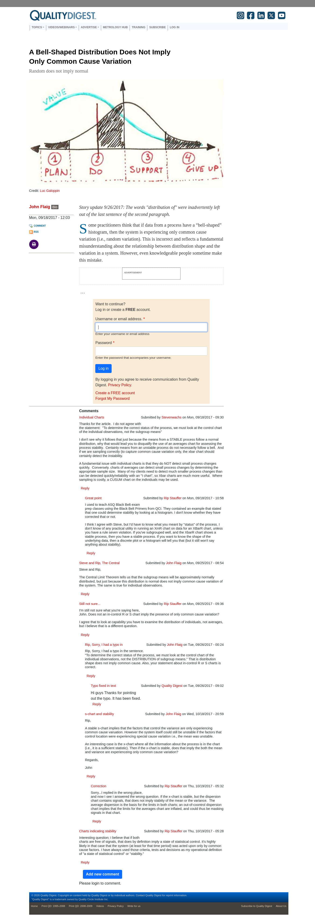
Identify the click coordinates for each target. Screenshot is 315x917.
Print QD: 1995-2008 (53, 906)
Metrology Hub (115, 27)
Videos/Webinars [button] (61, 27)
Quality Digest (172, 686)
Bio (55, 207)
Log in (174, 27)
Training (138, 27)
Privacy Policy (119, 385)
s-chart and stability (99, 714)
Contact (140, 895)
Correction (98, 786)
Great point (93, 498)
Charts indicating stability (97, 831)
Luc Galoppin (50, 191)
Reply (85, 488)
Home (34, 906)
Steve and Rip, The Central (99, 563)
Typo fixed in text (103, 686)
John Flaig (39, 206)
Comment (40, 226)
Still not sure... (89, 604)
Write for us (134, 906)
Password (103, 343)
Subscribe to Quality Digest (256, 906)
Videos (100, 906)
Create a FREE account (115, 393)
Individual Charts (91, 417)
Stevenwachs (172, 417)
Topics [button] (37, 27)
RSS (36, 232)
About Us (281, 906)
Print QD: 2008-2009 (80, 906)
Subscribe (157, 27)
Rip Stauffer (173, 498)
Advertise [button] (89, 27)
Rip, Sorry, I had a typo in (104, 644)
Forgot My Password (112, 399)
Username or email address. (118, 319)
